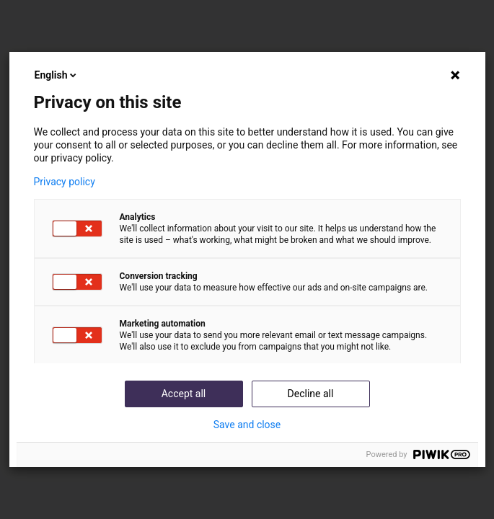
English (57, 75)
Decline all (311, 393)
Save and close (247, 424)
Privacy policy (64, 181)
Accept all (184, 393)
